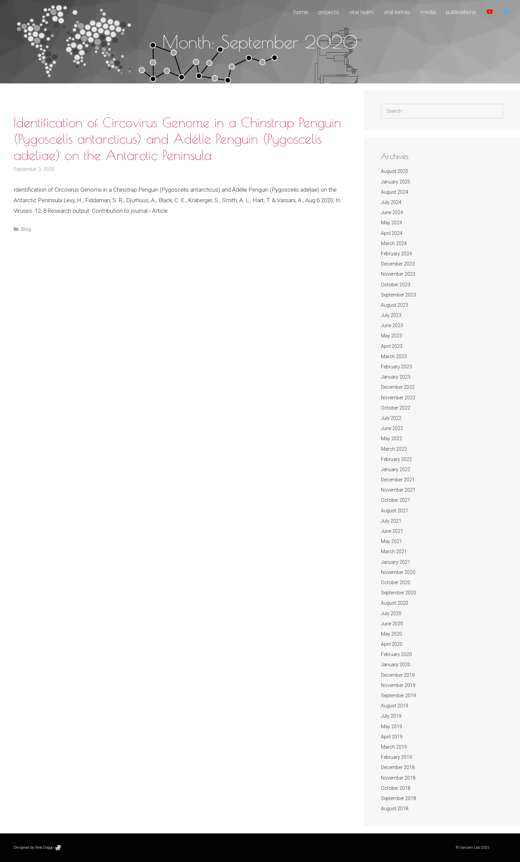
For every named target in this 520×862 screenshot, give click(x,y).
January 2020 (395, 664)
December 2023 (398, 264)
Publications (461, 12)
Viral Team (361, 12)
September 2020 (398, 592)
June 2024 (392, 212)
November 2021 (398, 490)
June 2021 (392, 531)
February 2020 (396, 654)
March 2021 (394, 551)
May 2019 (391, 726)
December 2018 (398, 767)
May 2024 (391, 222)
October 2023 (395, 284)
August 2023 (394, 305)
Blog (26, 229)
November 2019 (398, 685)
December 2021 (398, 479)
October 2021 (395, 500)
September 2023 (398, 295)
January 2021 (395, 562)
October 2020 (395, 582)
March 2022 (394, 449)
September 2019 (398, 695)
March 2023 (394, 356)
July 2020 (391, 613)
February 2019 (396, 757)
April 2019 (391, 736)
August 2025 (394, 171)
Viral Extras (397, 12)
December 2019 (398, 675)
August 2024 (394, 192)
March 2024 (394, 243)
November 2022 (398, 397)
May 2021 (391, 541)
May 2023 (391, 335)
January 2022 (395, 469)
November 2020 (398, 572)
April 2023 (391, 346)
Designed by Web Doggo (37, 847)
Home (300, 12)
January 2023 (395, 377)
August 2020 (394, 603)
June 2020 (392, 623)
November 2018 (398, 778)
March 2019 (394, 747)
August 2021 (394, 510)
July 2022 (391, 418)
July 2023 (391, 315)
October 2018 (395, 788)
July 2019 (391, 716)
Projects (328, 12)
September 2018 (398, 798)
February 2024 (396, 253)
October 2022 (395, 408)
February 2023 (396, 366)
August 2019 (394, 705)
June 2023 (392, 325)
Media (428, 12)
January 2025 (395, 182)
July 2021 (391, 521)
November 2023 (398, 274)
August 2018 (394, 808)
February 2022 (396, 459)
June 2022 (392, 428)
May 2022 (391, 438)
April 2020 (391, 644)
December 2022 (398, 387)
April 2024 (391, 233)
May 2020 (391, 634)
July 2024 (391, 202)
